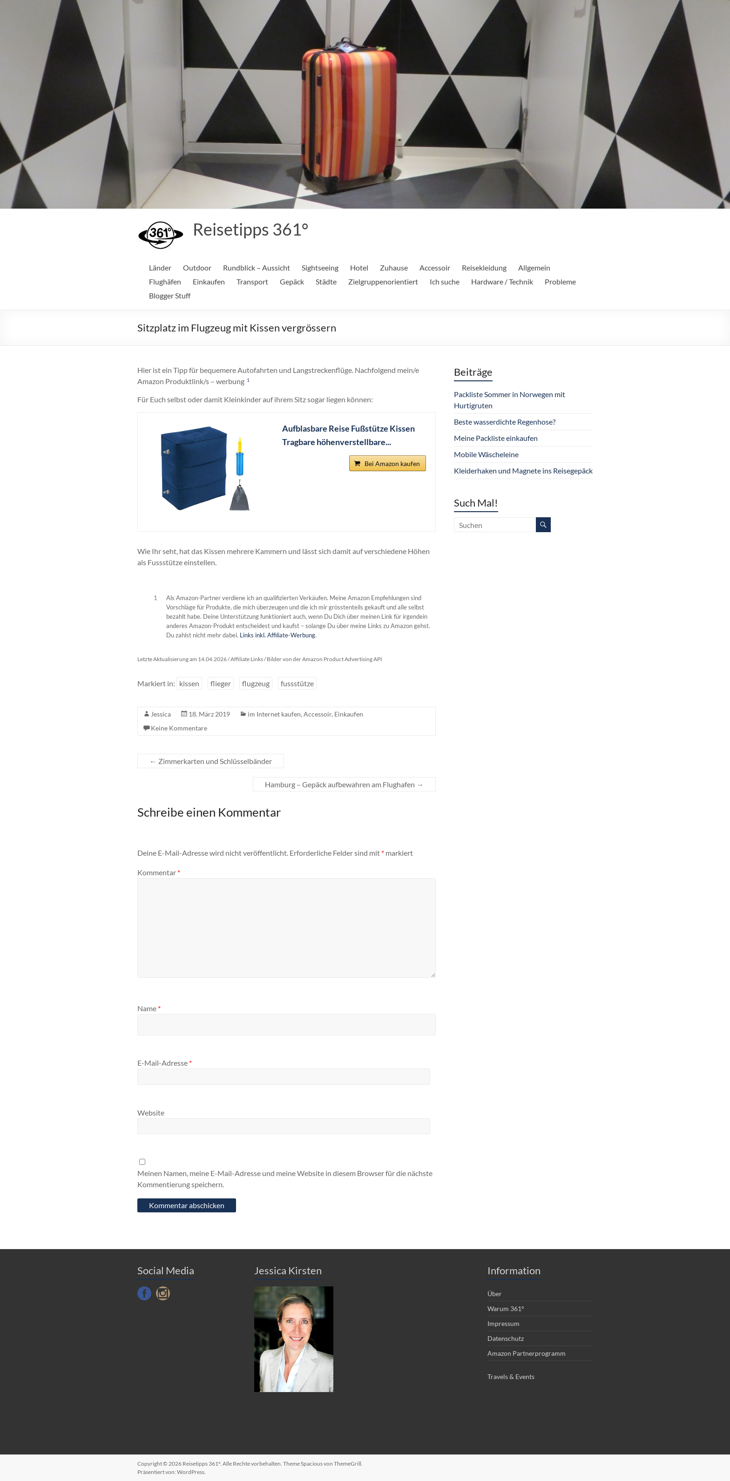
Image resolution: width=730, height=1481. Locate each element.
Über (494, 1294)
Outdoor (197, 267)
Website (150, 1112)
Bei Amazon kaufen (392, 464)
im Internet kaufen (274, 714)
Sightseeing (320, 267)
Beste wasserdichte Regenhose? (504, 421)
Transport (252, 281)
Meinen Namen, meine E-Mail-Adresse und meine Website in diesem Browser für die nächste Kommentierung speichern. (285, 1179)
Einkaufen (209, 281)
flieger (220, 683)
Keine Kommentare (179, 728)
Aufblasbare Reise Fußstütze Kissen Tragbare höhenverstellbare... (348, 435)
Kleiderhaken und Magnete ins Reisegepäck (523, 470)
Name (149, 1008)
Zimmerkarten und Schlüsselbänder (210, 761)
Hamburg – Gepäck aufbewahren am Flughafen (344, 784)
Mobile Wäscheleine (486, 454)
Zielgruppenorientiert (383, 281)
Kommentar (158, 872)
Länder (160, 267)
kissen (189, 683)
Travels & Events (510, 1376)
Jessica (161, 714)
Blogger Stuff (169, 295)
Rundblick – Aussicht (256, 267)
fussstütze (297, 683)
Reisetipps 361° (250, 229)
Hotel (359, 267)
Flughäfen (165, 281)
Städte (326, 281)
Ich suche (445, 281)
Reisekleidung (484, 267)
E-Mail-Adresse (164, 1062)
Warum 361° (505, 1308)
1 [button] (248, 380)
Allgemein (534, 267)
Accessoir (434, 267)
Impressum (503, 1323)
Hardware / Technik (502, 281)
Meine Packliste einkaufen (496, 437)
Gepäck (292, 281)
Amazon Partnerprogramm (526, 1353)
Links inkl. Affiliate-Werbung (277, 635)
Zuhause (394, 267)
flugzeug (256, 683)
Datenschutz (505, 1338)
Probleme (560, 281)
